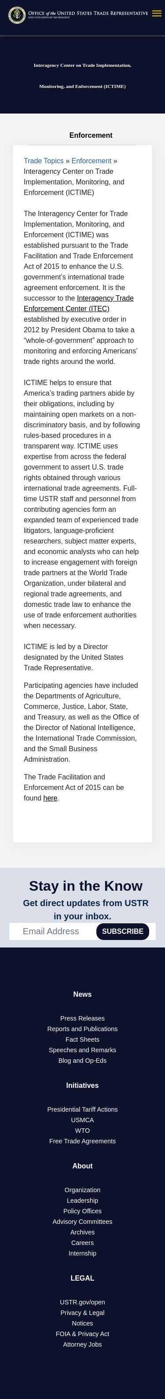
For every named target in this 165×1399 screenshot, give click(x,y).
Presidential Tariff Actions (82, 1109)
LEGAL (82, 1278)
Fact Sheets (82, 1039)
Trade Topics (44, 161)
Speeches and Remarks (83, 1050)
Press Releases (82, 1018)
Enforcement (92, 161)
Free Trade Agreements (82, 1141)
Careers (82, 1242)
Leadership (82, 1200)
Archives (82, 1232)
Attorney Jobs (82, 1344)
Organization (83, 1189)
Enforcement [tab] (82, 135)
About (82, 1166)
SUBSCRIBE (122, 931)
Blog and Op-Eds (83, 1060)
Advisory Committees (83, 1221)
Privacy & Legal (83, 1312)
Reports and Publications (83, 1028)
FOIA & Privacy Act (83, 1333)
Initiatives (82, 1085)
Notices (82, 1323)
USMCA (82, 1120)
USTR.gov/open (82, 1302)
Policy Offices (82, 1211)
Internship (82, 1253)
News (82, 994)
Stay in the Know (86, 886)
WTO (82, 1130)
